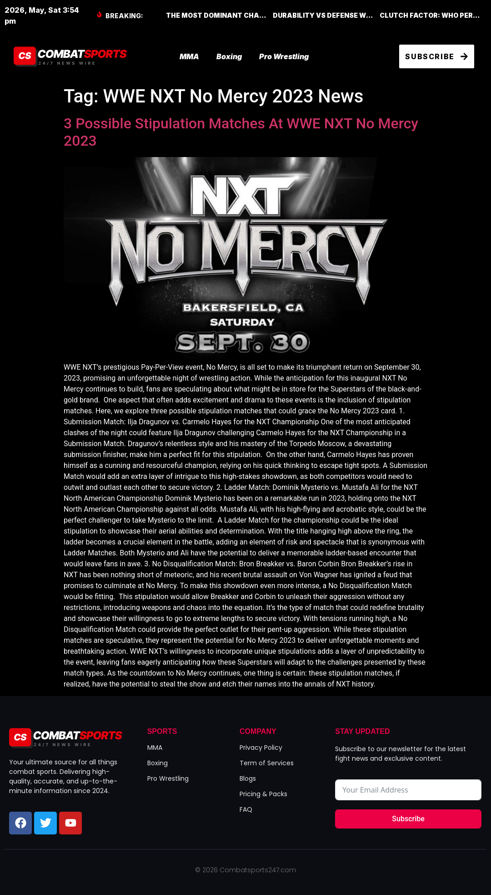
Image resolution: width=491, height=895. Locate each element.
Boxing (229, 56)
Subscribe (408, 818)
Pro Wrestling (284, 56)
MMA (189, 56)
